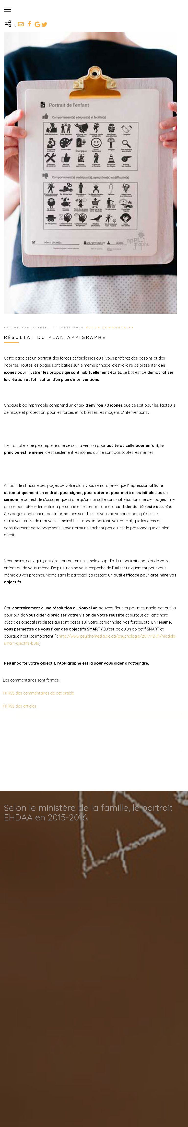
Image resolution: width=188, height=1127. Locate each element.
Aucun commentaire (110, 327)
